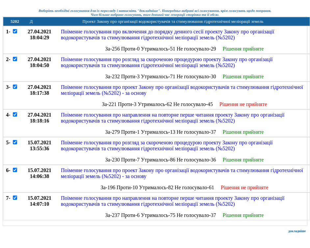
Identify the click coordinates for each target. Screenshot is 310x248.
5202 (15, 21)
